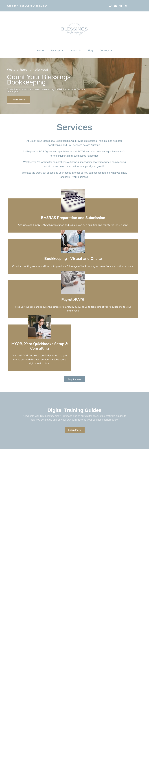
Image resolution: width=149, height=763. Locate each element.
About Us (75, 50)
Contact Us (106, 50)
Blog (90, 50)
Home (40, 50)
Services (57, 50)
